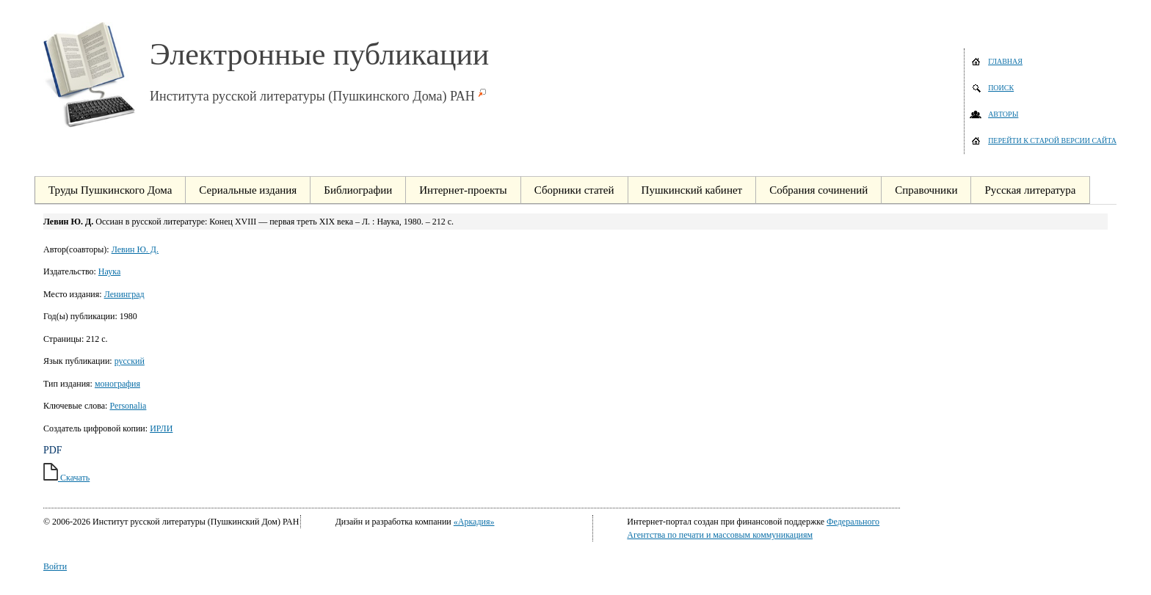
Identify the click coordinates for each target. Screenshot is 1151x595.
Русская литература (1029, 190)
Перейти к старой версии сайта (1052, 140)
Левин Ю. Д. (135, 249)
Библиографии (358, 190)
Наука (109, 271)
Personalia (127, 406)
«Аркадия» (474, 521)
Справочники (926, 190)
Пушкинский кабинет (692, 190)
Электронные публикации (319, 54)
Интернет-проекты (462, 190)
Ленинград (124, 294)
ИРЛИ (161, 428)
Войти (55, 566)
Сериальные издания (248, 190)
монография (117, 384)
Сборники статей (574, 190)
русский (130, 361)
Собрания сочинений (818, 190)
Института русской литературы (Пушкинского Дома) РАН (312, 96)
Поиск (1001, 88)
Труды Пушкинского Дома (110, 190)
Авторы (1003, 114)
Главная (1005, 61)
